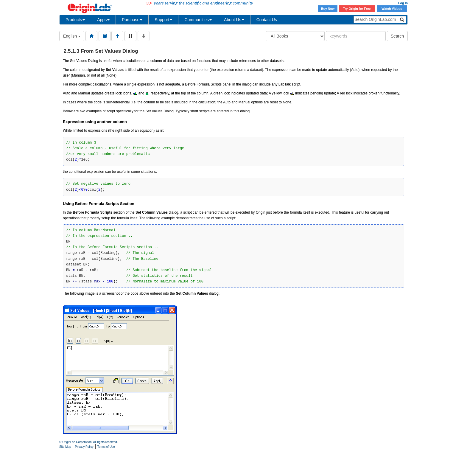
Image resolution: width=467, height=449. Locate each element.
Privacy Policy (84, 446)
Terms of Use (106, 446)
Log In (403, 3)
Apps (103, 19)
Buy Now (328, 8)
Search (397, 36)
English (71, 36)
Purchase (132, 19)
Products (75, 19)
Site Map (65, 446)
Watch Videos (392, 8)
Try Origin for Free (357, 8)
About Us (234, 19)
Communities (198, 19)
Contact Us (266, 19)
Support (163, 19)
